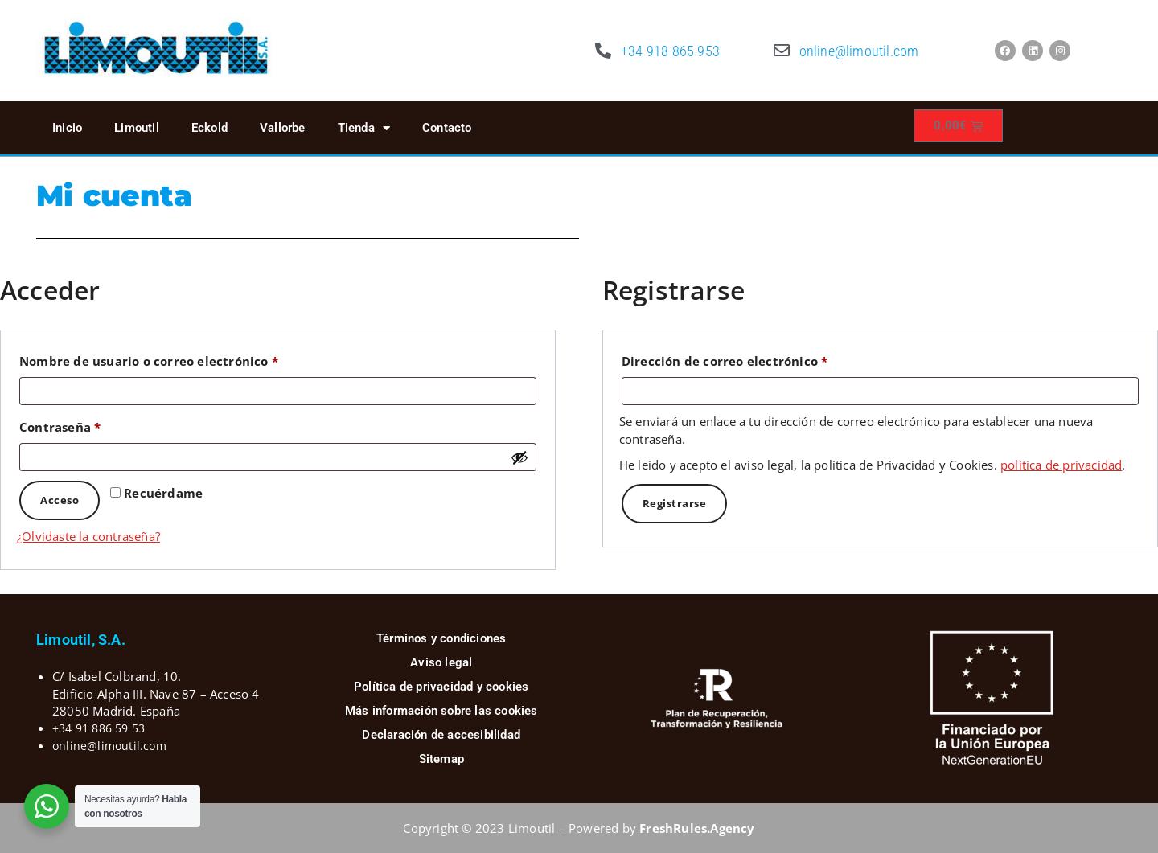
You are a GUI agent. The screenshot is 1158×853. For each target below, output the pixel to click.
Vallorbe (283, 128)
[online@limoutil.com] (782, 51)
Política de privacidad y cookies (441, 686)
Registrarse (675, 503)
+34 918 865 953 (670, 51)
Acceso (59, 500)
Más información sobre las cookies (441, 710)
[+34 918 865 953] (603, 51)
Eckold (209, 128)
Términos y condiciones (441, 638)
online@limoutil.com (859, 51)
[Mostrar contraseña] (519, 457)
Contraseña (95, 425)
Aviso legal (441, 662)
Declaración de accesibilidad (441, 735)
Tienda (364, 128)
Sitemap (441, 759)
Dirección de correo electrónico (760, 359)
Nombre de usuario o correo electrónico (183, 359)
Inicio (67, 128)
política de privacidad (1061, 465)
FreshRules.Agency (696, 828)
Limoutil (136, 128)
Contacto (447, 128)
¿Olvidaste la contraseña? (88, 536)
